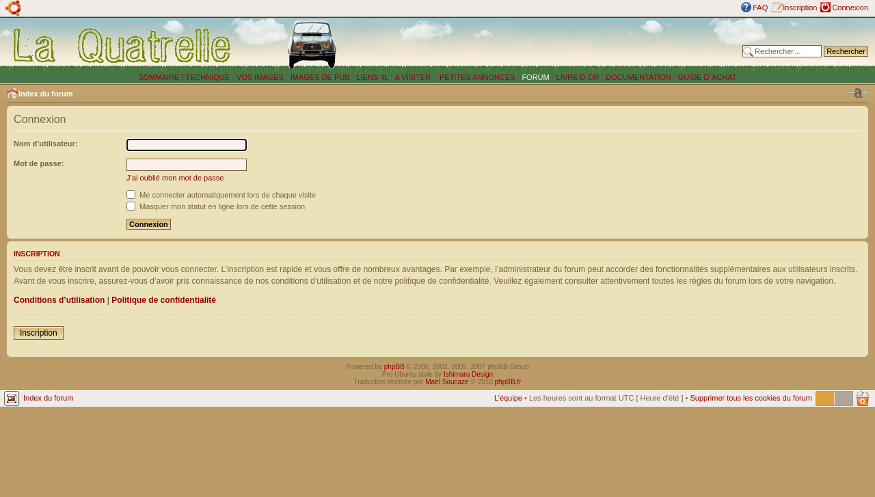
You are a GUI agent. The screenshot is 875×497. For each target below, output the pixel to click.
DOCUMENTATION (638, 77)
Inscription (800, 7)
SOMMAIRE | (161, 77)
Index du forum (45, 94)
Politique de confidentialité (163, 300)
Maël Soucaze (446, 382)
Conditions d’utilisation (59, 300)
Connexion (850, 7)
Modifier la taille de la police (858, 93)
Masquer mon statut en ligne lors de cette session (215, 206)
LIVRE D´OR (578, 77)
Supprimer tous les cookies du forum (751, 398)
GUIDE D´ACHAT (707, 77)
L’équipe (508, 398)
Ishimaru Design (468, 374)
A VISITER (413, 77)
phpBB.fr (508, 382)
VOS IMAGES (260, 77)
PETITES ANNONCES (476, 77)
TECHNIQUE (207, 77)
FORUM (535, 77)
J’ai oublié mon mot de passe (175, 178)
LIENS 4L (373, 77)
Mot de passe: (39, 163)
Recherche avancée (834, 61)
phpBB (394, 367)
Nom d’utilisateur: (46, 143)
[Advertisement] (563, 44)
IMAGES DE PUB (320, 77)
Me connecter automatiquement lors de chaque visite (221, 195)
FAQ (760, 7)
